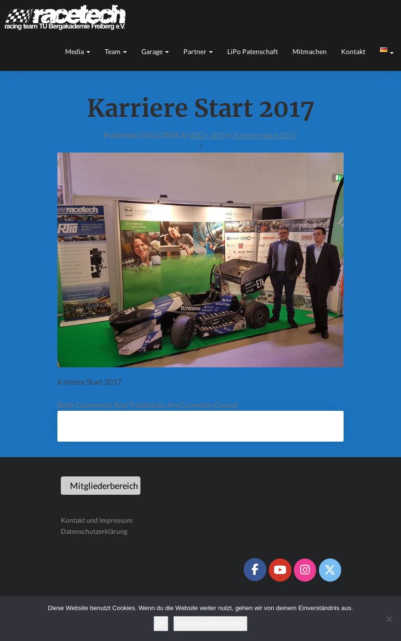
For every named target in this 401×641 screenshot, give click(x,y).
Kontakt (353, 51)
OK (161, 623)
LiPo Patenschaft (252, 51)
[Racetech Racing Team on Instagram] (305, 570)
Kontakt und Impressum (97, 520)
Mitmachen (309, 51)
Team (116, 51)
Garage (155, 51)
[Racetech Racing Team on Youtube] (280, 570)
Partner (198, 51)
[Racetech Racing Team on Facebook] (255, 569)
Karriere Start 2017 (265, 134)
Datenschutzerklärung (94, 531)
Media (77, 51)
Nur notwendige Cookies (210, 623)
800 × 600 (206, 134)
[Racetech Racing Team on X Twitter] (330, 570)
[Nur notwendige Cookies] (389, 619)
